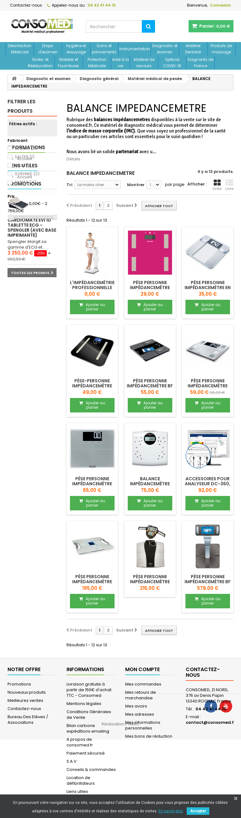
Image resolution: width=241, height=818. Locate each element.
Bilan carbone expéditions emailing (88, 728)
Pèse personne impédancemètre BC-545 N (150, 581)
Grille (217, 185)
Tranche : (18, 204)
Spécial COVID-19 (172, 62)
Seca (23, 165)
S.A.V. (72, 761)
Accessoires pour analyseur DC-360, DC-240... (207, 483)
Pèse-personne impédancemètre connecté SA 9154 (92, 385)
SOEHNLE (27, 174)
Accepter (198, 811)
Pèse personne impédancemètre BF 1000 (208, 581)
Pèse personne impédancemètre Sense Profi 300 (92, 483)
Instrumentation (134, 48)
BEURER (26, 148)
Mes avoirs (136, 706)
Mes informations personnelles (142, 725)
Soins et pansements (104, 49)
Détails (73, 159)
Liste (229, 185)
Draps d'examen (47, 49)
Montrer (136, 185)
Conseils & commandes (91, 769)
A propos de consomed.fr (80, 742)
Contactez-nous (26, 5)
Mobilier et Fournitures (68, 62)
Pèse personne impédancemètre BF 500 (150, 385)
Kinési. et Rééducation (40, 62)
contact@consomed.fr (211, 722)
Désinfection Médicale (19, 49)
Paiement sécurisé (86, 753)
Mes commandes (143, 684)
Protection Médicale (97, 62)
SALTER (25, 157)
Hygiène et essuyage (76, 49)
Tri (69, 185)
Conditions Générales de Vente (89, 714)
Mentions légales (84, 704)
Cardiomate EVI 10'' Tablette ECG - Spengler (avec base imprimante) (32, 332)
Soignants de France (200, 62)
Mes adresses (139, 714)
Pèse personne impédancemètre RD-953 (92, 581)
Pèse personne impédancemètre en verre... (208, 287)
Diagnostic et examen (165, 49)
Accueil (24, 245)
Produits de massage (221, 49)
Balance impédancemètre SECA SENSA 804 (150, 483)
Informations (26, 233)
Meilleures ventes (25, 700)
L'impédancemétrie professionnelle (92, 285)
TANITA (25, 182)
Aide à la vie (120, 62)
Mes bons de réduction (148, 736)
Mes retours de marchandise (140, 695)
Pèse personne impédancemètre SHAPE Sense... (208, 385)
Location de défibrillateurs (81, 780)
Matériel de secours (144, 62)
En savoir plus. (171, 811)
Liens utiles (23, 261)
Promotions (24, 288)
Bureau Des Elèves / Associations (28, 719)
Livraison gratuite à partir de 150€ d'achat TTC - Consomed (89, 689)
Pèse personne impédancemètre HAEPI (150, 287)
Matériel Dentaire (193, 49)
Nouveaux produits (27, 692)
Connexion (220, 5)
